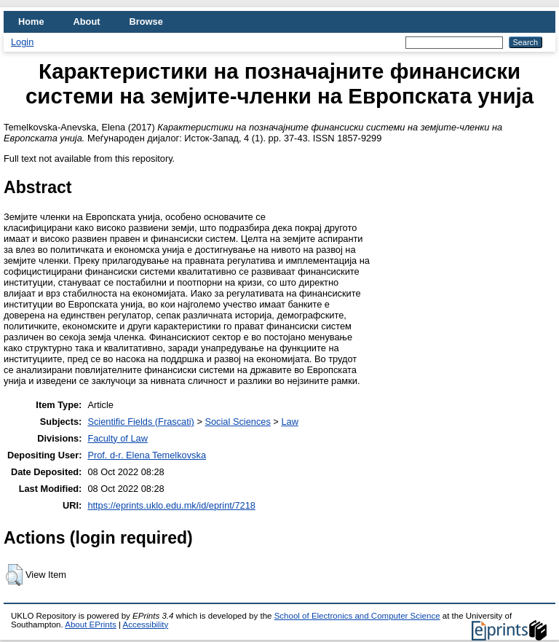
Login (22, 41)
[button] (14, 575)
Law (289, 421)
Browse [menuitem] (146, 21)
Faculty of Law (117, 438)
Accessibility (145, 624)
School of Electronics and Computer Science (357, 615)
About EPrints (90, 624)
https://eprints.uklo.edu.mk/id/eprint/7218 (171, 505)
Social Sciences (237, 421)
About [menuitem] (87, 21)
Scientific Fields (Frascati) (140, 421)
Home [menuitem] (31, 21)
